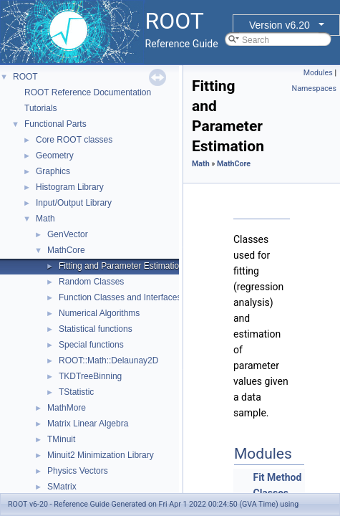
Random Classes (91, 282)
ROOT (25, 77)
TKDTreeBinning (90, 376)
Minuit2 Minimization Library (100, 455)
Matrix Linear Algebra (87, 424)
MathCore (66, 250)
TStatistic (76, 392)
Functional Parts (55, 124)
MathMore (66, 408)
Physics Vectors (77, 471)
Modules (318, 72)
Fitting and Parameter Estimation (121, 266)
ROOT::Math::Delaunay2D (108, 360)
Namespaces (314, 88)
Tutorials (40, 108)
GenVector (67, 234)
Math (45, 219)
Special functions (91, 345)
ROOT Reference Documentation (87, 92)
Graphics (53, 171)
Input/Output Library (74, 203)
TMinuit (61, 439)
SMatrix (62, 487)
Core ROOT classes (74, 140)
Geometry (55, 155)
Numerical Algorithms (99, 313)
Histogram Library (70, 187)
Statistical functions (95, 329)
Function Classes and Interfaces (120, 297)
